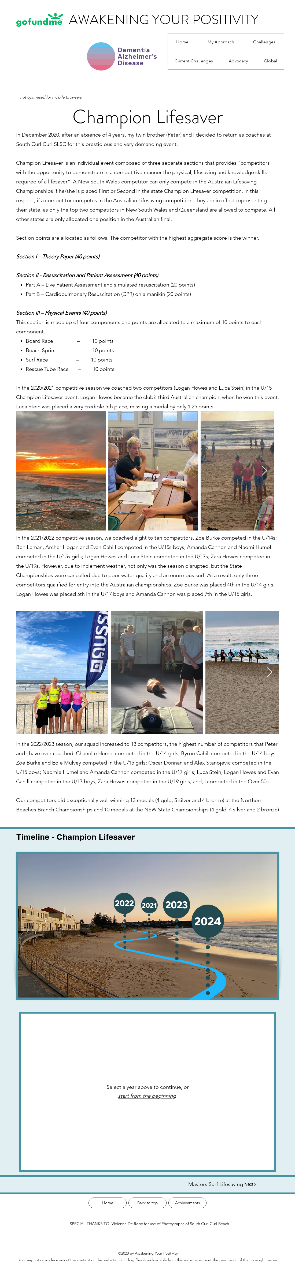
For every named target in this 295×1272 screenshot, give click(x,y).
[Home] (107, 1203)
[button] (176, 905)
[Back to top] (147, 1203)
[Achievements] (187, 1203)
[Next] (251, 1184)
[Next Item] (264, 471)
